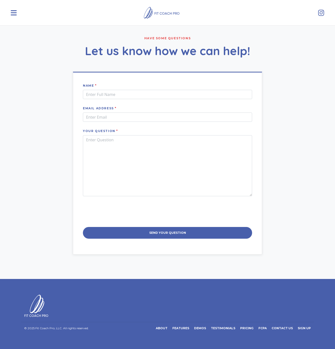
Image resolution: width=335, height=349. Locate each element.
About (162, 328)
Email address (100, 108)
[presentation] (167, 211)
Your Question (100, 131)
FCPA (262, 328)
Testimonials (223, 328)
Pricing (247, 328)
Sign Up (304, 328)
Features (180, 328)
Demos (200, 328)
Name (90, 85)
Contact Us (282, 328)
